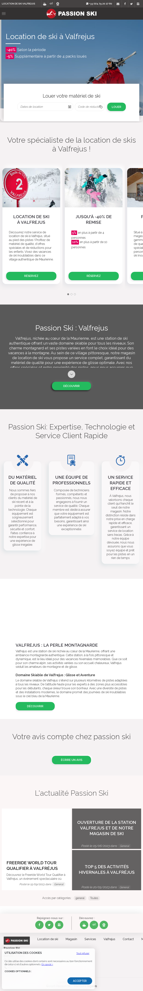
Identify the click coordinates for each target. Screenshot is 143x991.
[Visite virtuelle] (51, 4)
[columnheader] (90, 107)
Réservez (31, 276)
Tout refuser (82, 953)
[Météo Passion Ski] (84, 925)
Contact (128, 939)
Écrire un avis (71, 760)
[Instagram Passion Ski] (59, 925)
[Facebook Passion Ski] (39, 925)
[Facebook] (125, 4)
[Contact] (118, 4)
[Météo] (44, 4)
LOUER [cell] (116, 107)
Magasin (71, 939)
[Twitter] (131, 4)
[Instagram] (138, 4)
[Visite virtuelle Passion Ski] (94, 925)
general (80, 898)
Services (90, 939)
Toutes (94, 898)
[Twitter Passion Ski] (49, 925)
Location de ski (47, 939)
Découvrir (71, 386)
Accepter (80, 980)
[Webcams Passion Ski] (104, 925)
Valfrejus (109, 939)
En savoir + (47, 964)
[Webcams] (57, 4)
